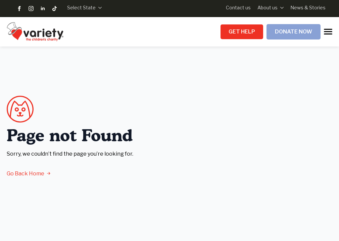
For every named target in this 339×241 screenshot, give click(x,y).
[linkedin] (43, 8)
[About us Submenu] (281, 8)
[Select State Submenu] (99, 8)
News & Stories (308, 7)
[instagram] (31, 8)
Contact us (238, 7)
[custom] (54, 8)
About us (267, 7)
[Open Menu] (328, 31)
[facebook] (19, 8)
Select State (81, 7)
